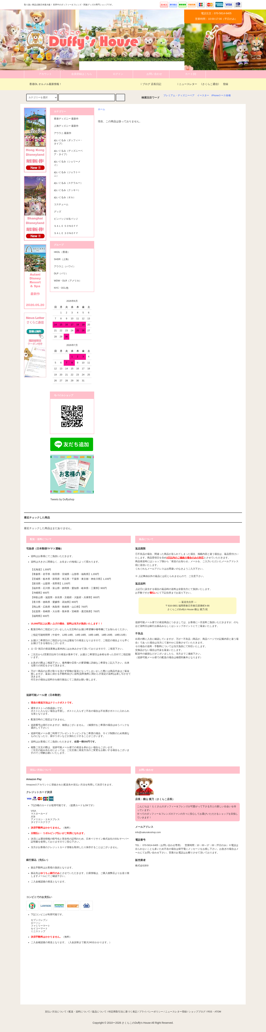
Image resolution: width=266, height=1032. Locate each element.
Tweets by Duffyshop (62, 499)
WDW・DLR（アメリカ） (67, 280)
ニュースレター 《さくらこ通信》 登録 (202, 84)
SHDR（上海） (62, 259)
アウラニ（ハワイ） (65, 266)
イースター (203, 95)
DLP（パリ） (61, 273)
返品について (99, 1011)
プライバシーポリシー (151, 1011)
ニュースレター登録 (176, 1011)
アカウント (42, 74)
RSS (209, 1011)
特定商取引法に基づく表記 (122, 1011)
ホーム (101, 109)
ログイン (115, 74)
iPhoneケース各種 (221, 95)
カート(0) (187, 74)
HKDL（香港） (62, 252)
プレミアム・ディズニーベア (179, 95)
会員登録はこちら (78, 74)
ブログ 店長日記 (151, 84)
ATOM (218, 1011)
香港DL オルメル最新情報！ (43, 84)
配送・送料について (79, 1011)
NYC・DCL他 (61, 288)
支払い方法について (55, 1011)
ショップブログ (197, 1011)
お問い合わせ (151, 74)
